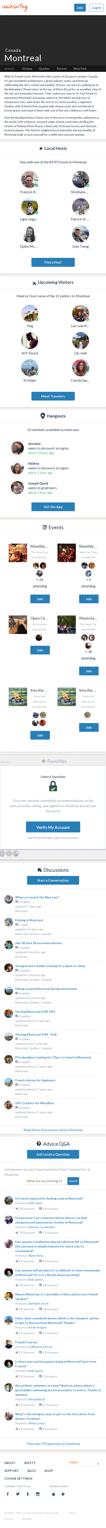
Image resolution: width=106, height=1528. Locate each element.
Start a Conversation (53, 880)
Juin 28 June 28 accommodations (38, 943)
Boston (62, 68)
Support (11, 1470)
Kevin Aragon (37, 1327)
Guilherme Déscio (40, 1347)
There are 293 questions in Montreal (53, 1444)
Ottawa (27, 68)
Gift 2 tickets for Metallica (34, 1103)
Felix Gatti (35, 1203)
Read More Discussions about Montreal (53, 1130)
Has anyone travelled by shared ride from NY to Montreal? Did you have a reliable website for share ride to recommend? (57, 1246)
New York (80, 68)
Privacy (8, 1518)
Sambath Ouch (38, 1303)
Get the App (53, 507)
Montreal (21, 911)
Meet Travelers (53, 396)
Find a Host (53, 262)
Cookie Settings (18, 1478)
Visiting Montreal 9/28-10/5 (35, 1011)
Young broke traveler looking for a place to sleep (50, 966)
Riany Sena (35, 1255)
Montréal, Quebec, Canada (33, 1002)
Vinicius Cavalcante (41, 1227)
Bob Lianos (35, 1279)
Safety (30, 1463)
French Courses (26, 1342)
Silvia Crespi (36, 1423)
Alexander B (36, 1399)
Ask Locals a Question (53, 1154)
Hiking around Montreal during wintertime (46, 988)
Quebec (44, 68)
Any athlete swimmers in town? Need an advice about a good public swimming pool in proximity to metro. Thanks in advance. (58, 1390)
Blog (32, 1470)
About (9, 1463)
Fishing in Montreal (29, 920)
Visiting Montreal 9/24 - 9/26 (36, 1034)
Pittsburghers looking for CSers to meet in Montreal (53, 1057)
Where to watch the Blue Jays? (37, 897)
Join (80, 8)
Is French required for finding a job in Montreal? (49, 1198)
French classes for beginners (35, 1080)
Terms (72, 1512)
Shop (48, 1470)
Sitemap (26, 1518)
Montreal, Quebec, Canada (33, 934)
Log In (96, 8)
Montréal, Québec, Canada (33, 1048)
